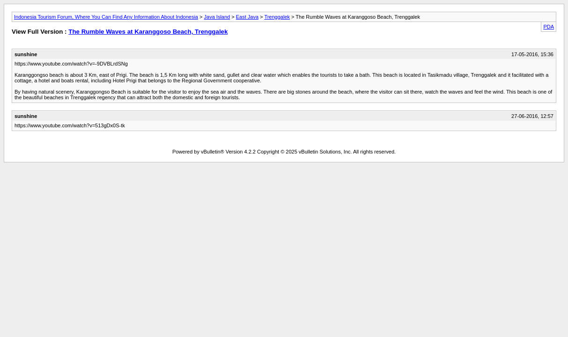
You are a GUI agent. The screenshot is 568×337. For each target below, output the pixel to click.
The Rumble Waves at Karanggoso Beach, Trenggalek (148, 31)
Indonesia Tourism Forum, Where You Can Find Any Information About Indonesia (106, 17)
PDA (548, 26)
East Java (247, 17)
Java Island (217, 17)
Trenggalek (277, 17)
